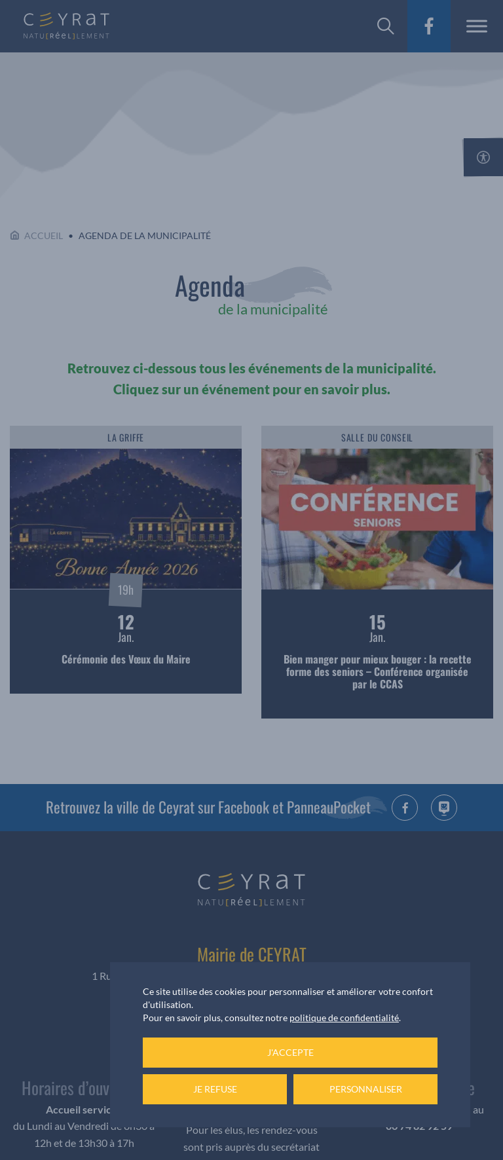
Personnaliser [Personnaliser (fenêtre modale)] (365, 1089)
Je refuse (215, 1089)
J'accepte (290, 1052)
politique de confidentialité (344, 1017)
